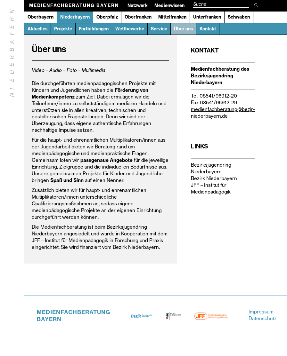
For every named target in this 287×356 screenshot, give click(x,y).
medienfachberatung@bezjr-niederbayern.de (223, 112)
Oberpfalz (107, 17)
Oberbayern (40, 17)
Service (159, 29)
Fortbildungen (94, 29)
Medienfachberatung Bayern (74, 5)
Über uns (183, 29)
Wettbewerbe (129, 29)
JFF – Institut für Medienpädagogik (211, 188)
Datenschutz (263, 318)
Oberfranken (138, 17)
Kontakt (208, 29)
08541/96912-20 (218, 96)
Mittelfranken (172, 17)
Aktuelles (37, 29)
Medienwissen (169, 5)
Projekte (63, 29)
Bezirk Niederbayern (214, 178)
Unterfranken (207, 17)
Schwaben (239, 17)
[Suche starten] (256, 5)
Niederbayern (75, 17)
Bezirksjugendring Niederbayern (211, 168)
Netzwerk (137, 5)
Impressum (261, 312)
